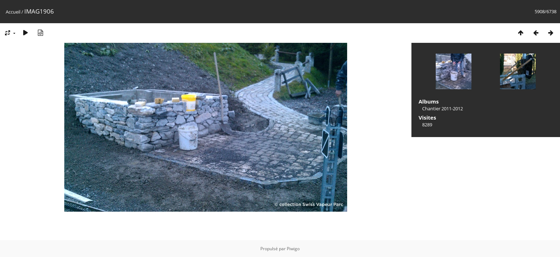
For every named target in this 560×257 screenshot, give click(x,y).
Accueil (13, 12)
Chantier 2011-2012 (442, 108)
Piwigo (293, 249)
